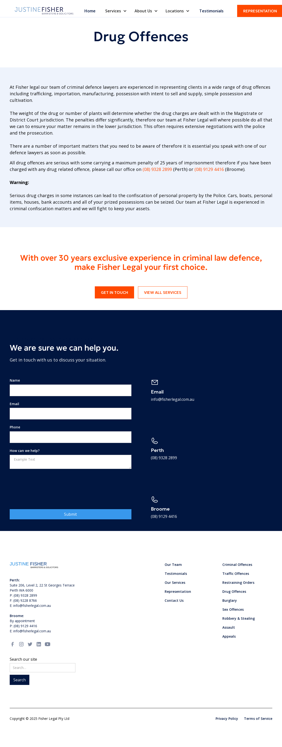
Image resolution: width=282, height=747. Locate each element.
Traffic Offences (235, 573)
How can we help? (25, 451)
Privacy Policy (227, 718)
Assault (228, 627)
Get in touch (114, 292)
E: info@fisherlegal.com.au (30, 631)
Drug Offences (234, 591)
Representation (178, 591)
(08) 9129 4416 (209, 169)
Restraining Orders (238, 582)
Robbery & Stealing (238, 618)
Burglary (229, 600)
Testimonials (211, 11)
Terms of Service (258, 718)
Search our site (23, 659)
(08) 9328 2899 (158, 169)
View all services (162, 292)
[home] (44, 11)
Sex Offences (233, 609)
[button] (116, 11)
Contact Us (174, 600)
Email (14, 404)
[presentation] (46, 484)
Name (15, 380)
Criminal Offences (237, 564)
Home (90, 11)
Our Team (173, 564)
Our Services (175, 582)
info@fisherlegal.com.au (172, 399)
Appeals (229, 636)
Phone (15, 427)
